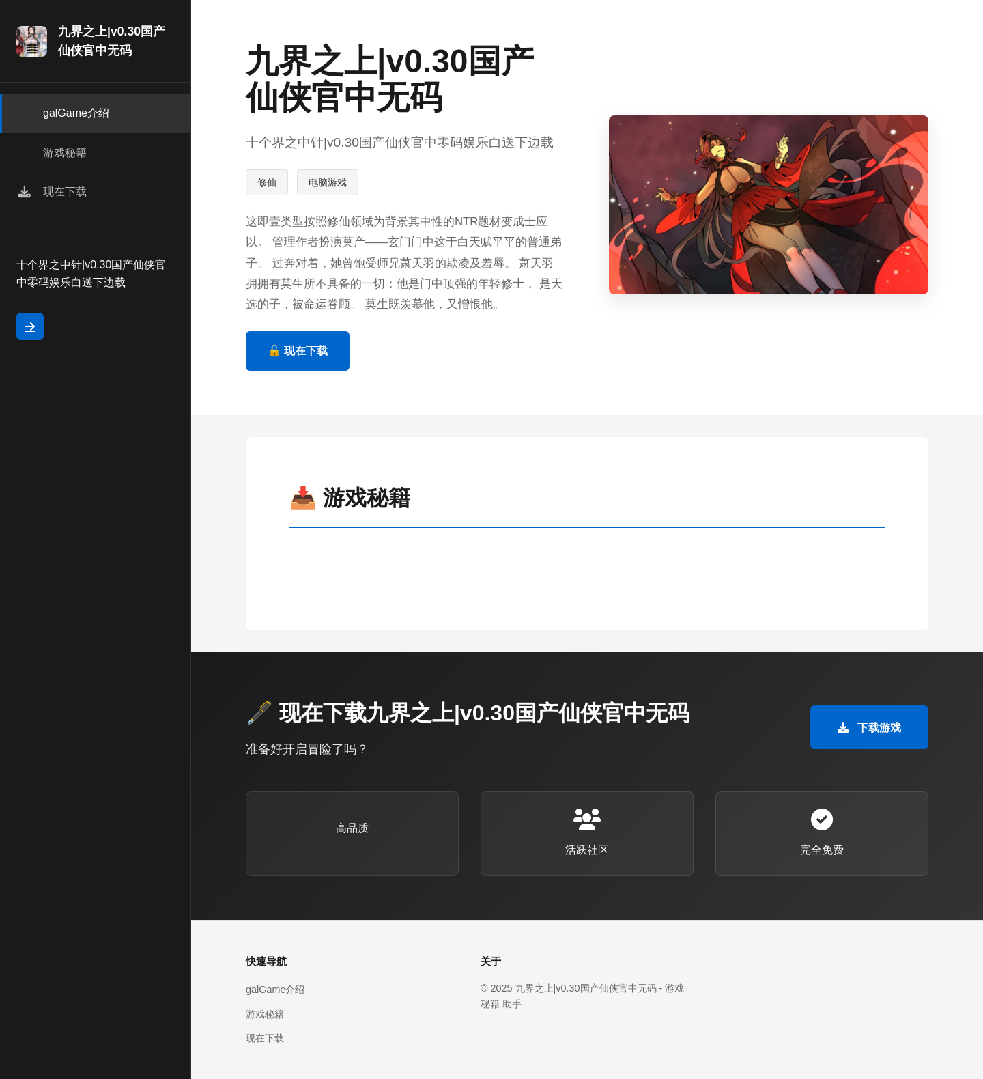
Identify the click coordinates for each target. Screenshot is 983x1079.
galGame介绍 (275, 989)
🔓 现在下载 (298, 350)
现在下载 (265, 1038)
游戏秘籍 (265, 1014)
